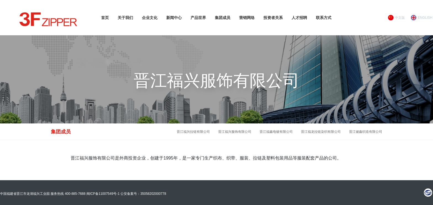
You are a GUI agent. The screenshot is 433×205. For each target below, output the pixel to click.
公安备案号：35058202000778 (143, 194)
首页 (105, 17)
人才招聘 (299, 17)
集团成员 (222, 17)
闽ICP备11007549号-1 (103, 194)
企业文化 (149, 17)
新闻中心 (174, 17)
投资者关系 (273, 17)
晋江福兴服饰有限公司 (234, 132)
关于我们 (125, 17)
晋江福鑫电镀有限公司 (276, 132)
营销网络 (247, 17)
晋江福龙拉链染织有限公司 (321, 132)
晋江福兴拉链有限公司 (193, 132)
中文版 (400, 18)
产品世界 (198, 17)
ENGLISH (425, 18)
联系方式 (323, 17)
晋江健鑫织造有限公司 (365, 132)
